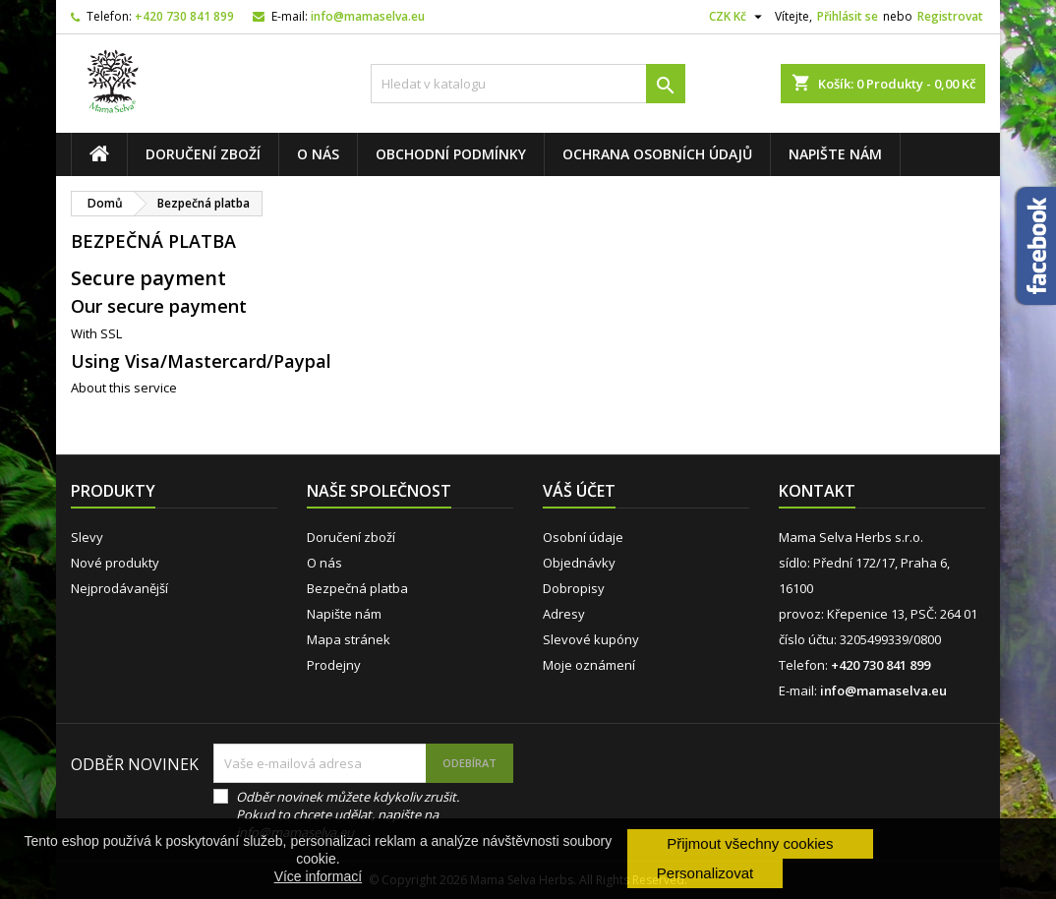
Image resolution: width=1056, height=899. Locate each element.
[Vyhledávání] (528, 83)
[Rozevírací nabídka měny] (738, 16)
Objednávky (579, 562)
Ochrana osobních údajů (657, 154)
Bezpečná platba (357, 588)
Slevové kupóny (591, 639)
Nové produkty (115, 562)
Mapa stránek (348, 639)
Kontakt (817, 491)
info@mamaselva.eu (368, 16)
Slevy (87, 537)
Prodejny (334, 665)
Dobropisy (574, 588)
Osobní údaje (583, 537)
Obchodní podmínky (451, 154)
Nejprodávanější (119, 588)
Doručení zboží (203, 154)
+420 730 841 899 (184, 16)
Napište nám (835, 154)
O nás (318, 154)
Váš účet (579, 491)
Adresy (564, 614)
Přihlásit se (847, 16)
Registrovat (950, 16)
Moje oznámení (589, 665)
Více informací (318, 876)
